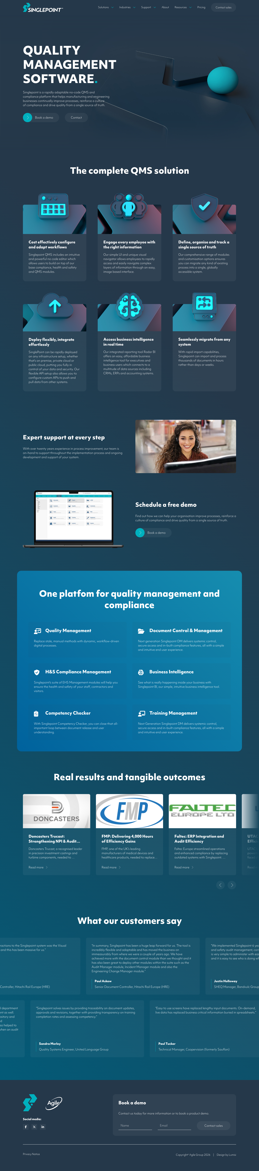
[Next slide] (232, 885)
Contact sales (223, 7)
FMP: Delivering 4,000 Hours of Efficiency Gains (127, 839)
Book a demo (44, 117)
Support (146, 7)
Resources (181, 7)
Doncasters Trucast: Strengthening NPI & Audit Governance (53, 841)
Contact (76, 117)
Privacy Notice (31, 1154)
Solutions (103, 7)
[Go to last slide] (220, 885)
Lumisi (232, 1155)
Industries (125, 7)
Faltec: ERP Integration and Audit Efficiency (199, 839)
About (165, 7)
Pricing (201, 7)
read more (36, 867)
